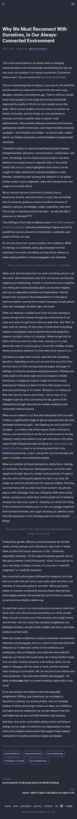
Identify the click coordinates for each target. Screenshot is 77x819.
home (8, 806)
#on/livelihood (11, 753)
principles (25, 806)
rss (56, 806)
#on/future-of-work (14, 761)
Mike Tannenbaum (38, 48)
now (15, 806)
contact (48, 806)
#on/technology (55, 753)
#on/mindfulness (38, 761)
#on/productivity (33, 753)
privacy (38, 806)
